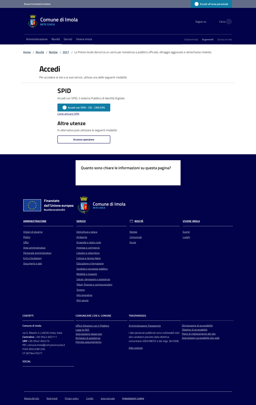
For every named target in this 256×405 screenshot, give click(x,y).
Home (27, 52)
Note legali (52, 398)
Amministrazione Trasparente (145, 326)
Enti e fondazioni (32, 258)
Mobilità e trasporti (86, 274)
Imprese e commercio (88, 248)
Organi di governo (33, 232)
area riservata (108, 398)
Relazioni (88, 326)
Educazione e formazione (90, 263)
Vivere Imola (191, 221)
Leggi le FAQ (82, 330)
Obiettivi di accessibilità (194, 330)
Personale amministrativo (37, 253)
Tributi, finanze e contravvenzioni (94, 284)
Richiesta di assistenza (88, 338)
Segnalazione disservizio (89, 334)
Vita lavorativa (84, 295)
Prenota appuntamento (88, 342)
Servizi (81, 221)
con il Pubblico (101, 326)
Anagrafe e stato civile (88, 242)
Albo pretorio (136, 348)
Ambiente (81, 237)
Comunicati (136, 237)
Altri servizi (82, 300)
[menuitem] (37, 39)
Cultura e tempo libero (88, 258)
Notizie (53, 52)
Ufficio (79, 326)
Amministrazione (34, 221)
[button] (228, 22)
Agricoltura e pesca (86, 232)
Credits (89, 398)
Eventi (186, 232)
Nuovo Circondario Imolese (37, 4)
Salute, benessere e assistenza (93, 279)
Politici (26, 237)
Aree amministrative (34, 248)
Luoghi (186, 237)
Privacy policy (72, 398)
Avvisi (133, 242)
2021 (66, 52)
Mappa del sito (31, 398)
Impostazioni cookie (133, 398)
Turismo (80, 290)
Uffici (26, 242)
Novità (40, 52)
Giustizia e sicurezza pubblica (92, 269)
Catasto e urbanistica (88, 253)
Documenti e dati (32, 263)
